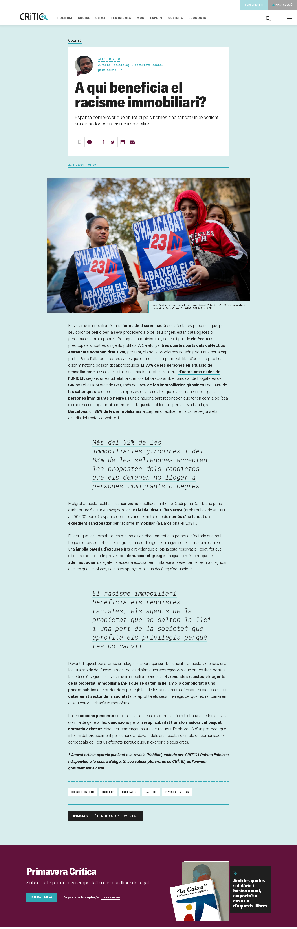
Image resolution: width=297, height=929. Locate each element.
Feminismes (131, 18)
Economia (207, 18)
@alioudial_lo (112, 71)
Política (75, 18)
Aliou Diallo (109, 61)
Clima (111, 18)
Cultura (185, 18)
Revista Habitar (177, 794)
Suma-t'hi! (39, 899)
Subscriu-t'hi (254, 4)
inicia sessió (110, 899)
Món (151, 18)
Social (94, 18)
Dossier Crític (83, 794)
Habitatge (129, 794)
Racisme (151, 794)
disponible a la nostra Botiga (95, 763)
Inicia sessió (284, 4)
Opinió (75, 42)
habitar (108, 794)
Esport (166, 18)
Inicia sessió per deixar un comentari (107, 818)
